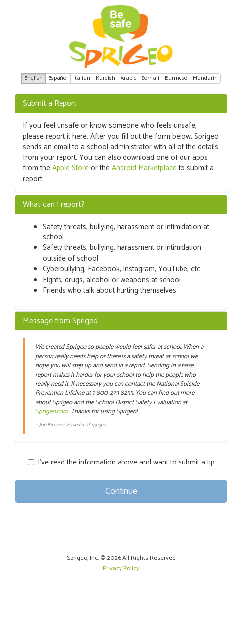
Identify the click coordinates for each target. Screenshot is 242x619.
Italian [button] (81, 78)
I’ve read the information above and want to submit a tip (121, 462)
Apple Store (70, 168)
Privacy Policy (121, 568)
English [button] (33, 78)
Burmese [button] (176, 78)
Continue (121, 491)
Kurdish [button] (105, 78)
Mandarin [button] (205, 78)
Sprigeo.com (51, 411)
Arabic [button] (128, 78)
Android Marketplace (144, 168)
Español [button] (58, 78)
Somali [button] (150, 78)
